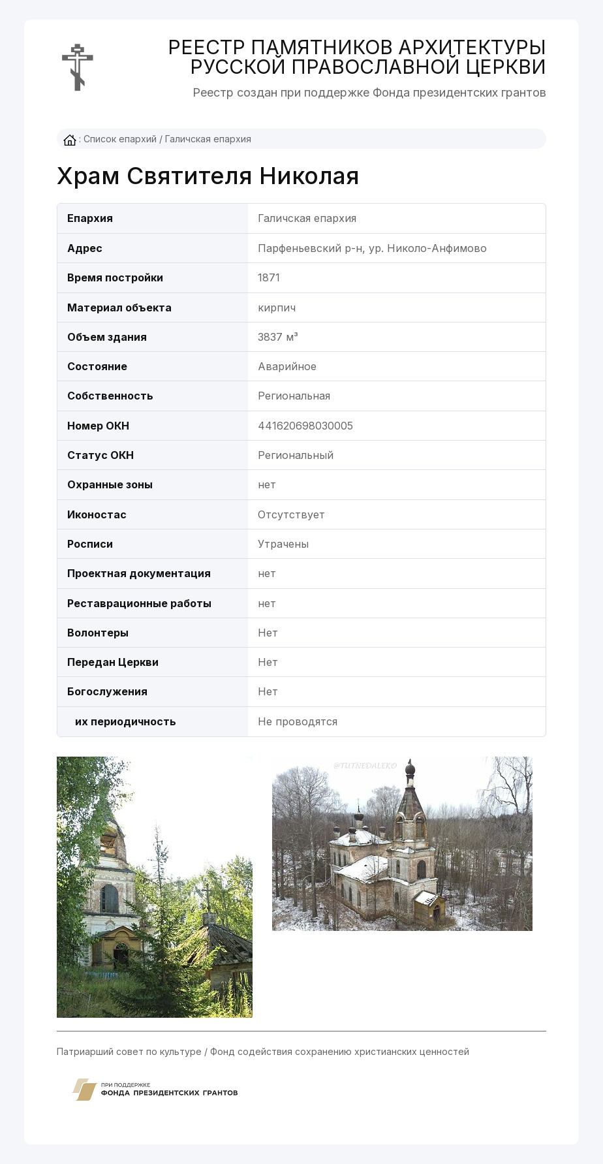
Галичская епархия (208, 138)
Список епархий (120, 138)
